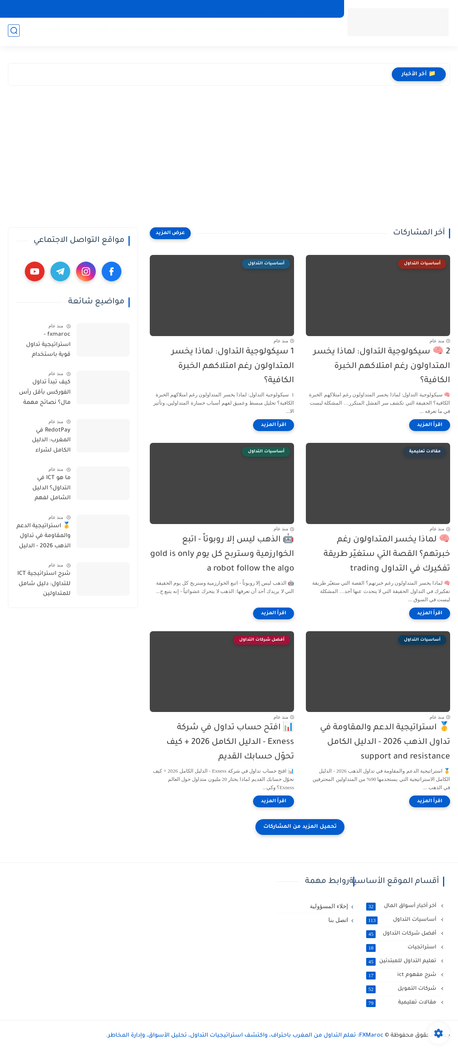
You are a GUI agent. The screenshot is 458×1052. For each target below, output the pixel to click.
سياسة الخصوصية (313, 8)
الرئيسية (320, 31)
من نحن (192, 8)
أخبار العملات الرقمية (240, 31)
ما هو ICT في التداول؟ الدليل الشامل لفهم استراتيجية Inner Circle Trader (48, 489)
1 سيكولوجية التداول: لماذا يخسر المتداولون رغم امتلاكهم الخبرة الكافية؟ (232, 367)
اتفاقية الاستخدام (231, 8)
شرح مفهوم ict (402, 975)
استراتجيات (402, 947)
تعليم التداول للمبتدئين (402, 961)
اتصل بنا (271, 8)
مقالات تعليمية (402, 1002)
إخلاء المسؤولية (329, 906)
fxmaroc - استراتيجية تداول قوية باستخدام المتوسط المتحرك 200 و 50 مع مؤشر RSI (46, 346)
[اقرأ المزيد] (429, 425)
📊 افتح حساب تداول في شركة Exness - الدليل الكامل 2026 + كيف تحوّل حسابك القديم (230, 742)
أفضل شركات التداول (118, 31)
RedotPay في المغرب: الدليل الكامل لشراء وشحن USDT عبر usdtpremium (48, 442)
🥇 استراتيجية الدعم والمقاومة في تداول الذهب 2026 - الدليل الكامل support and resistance (385, 742)
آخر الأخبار (289, 31)
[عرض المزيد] (170, 233)
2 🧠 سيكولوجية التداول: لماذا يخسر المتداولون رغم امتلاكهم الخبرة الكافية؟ (381, 367)
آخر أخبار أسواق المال (402, 906)
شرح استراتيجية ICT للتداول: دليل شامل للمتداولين (44, 584)
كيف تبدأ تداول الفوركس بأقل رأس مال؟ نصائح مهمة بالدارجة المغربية (45, 394)
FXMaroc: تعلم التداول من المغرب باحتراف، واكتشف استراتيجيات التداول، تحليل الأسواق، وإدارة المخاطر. (245, 1036)
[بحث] (14, 32)
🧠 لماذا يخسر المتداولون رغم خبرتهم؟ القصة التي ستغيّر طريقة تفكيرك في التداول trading (387, 554)
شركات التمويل (60, 31)
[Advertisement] (259, 156)
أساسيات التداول (179, 31)
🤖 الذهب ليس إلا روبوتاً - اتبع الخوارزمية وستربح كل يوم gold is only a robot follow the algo (222, 554)
